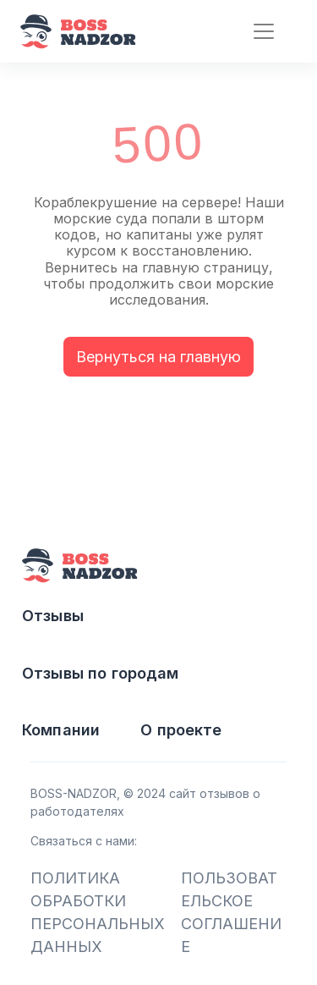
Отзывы (53, 616)
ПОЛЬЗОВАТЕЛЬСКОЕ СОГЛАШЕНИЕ (231, 912)
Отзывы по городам (100, 673)
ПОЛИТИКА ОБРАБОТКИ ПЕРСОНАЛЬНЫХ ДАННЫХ (97, 912)
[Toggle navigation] (256, 31)
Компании (61, 730)
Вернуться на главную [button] (158, 357)
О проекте (180, 730)
